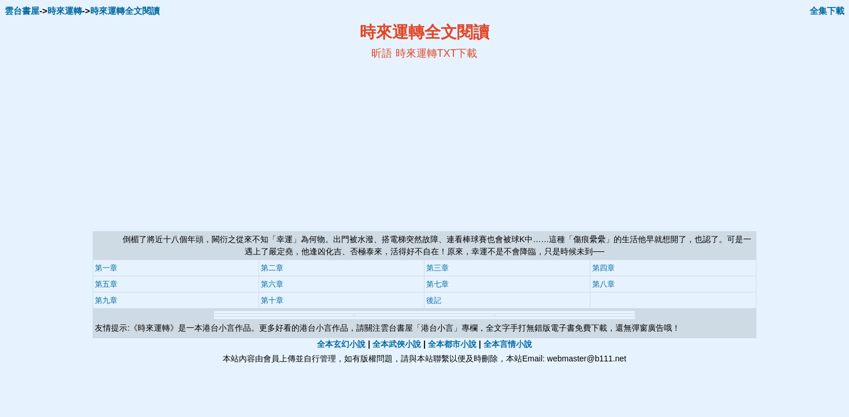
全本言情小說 (507, 344)
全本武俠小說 (396, 344)
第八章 (603, 284)
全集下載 (827, 11)
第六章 (272, 284)
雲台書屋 (22, 11)
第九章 (106, 300)
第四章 (603, 268)
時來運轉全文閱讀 (125, 11)
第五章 (106, 284)
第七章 (437, 284)
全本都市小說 (452, 344)
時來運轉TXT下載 (437, 53)
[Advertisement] (312, 145)
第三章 (437, 268)
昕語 (381, 53)
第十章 (272, 300)
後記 (433, 300)
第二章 (272, 268)
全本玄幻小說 (341, 344)
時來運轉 (64, 11)
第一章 (106, 268)
